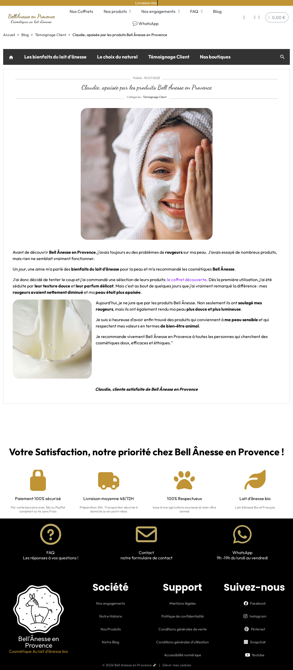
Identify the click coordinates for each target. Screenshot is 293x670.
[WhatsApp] (242, 534)
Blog (217, 11)
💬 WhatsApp (145, 23)
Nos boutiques (215, 57)
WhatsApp (242, 552)
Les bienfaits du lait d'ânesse (55, 57)
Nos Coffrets (81, 11)
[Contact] (146, 534)
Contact (146, 552)
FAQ (196, 11)
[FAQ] (50, 534)
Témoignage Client (168, 57)
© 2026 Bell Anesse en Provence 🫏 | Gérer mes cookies (146, 665)
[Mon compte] (257, 17)
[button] (244, 17)
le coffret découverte (186, 279)
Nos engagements (160, 11)
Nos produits (117, 11)
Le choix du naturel (117, 57)
